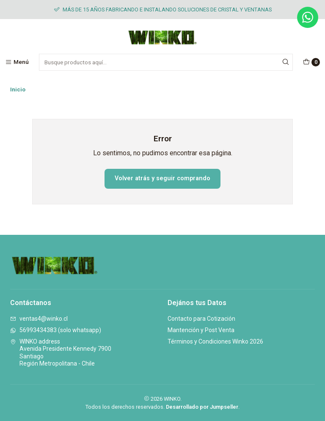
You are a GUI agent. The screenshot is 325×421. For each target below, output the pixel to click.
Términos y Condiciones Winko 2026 (215, 341)
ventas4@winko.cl (39, 318)
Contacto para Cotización (201, 318)
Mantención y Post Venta (201, 330)
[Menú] (17, 62)
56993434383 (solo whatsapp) (55, 330)
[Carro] (311, 62)
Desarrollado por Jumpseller (202, 407)
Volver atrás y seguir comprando (162, 178)
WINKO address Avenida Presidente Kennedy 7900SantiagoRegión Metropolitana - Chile (60, 352)
